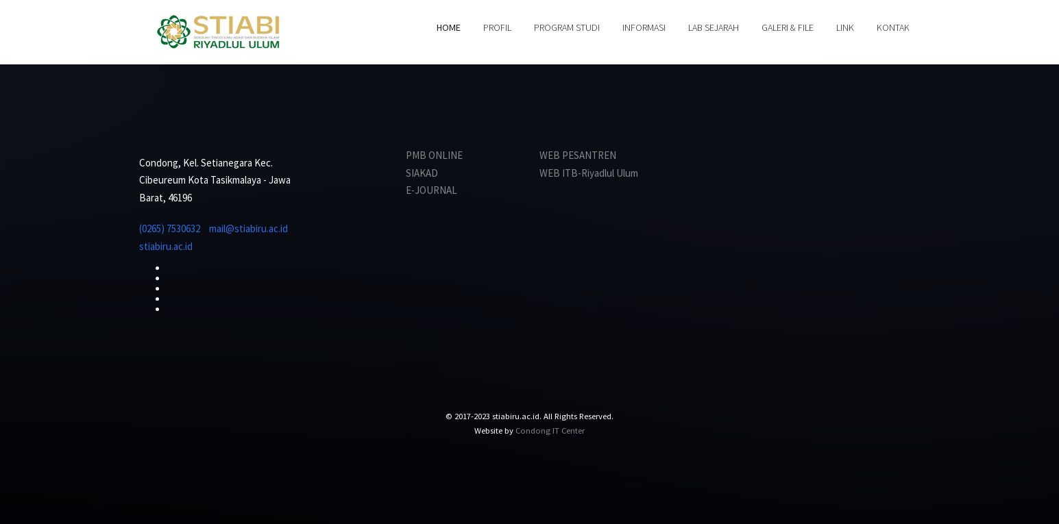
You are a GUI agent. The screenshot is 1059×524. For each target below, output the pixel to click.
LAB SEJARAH (713, 27)
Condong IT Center (550, 430)
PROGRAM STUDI (567, 27)
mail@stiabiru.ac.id (248, 228)
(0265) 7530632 (169, 228)
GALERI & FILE (788, 27)
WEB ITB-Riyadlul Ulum (588, 172)
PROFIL (497, 27)
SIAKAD (422, 172)
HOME (449, 27)
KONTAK (893, 27)
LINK (845, 27)
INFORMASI (644, 27)
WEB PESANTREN (577, 155)
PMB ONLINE (434, 155)
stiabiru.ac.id (166, 246)
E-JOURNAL (431, 190)
